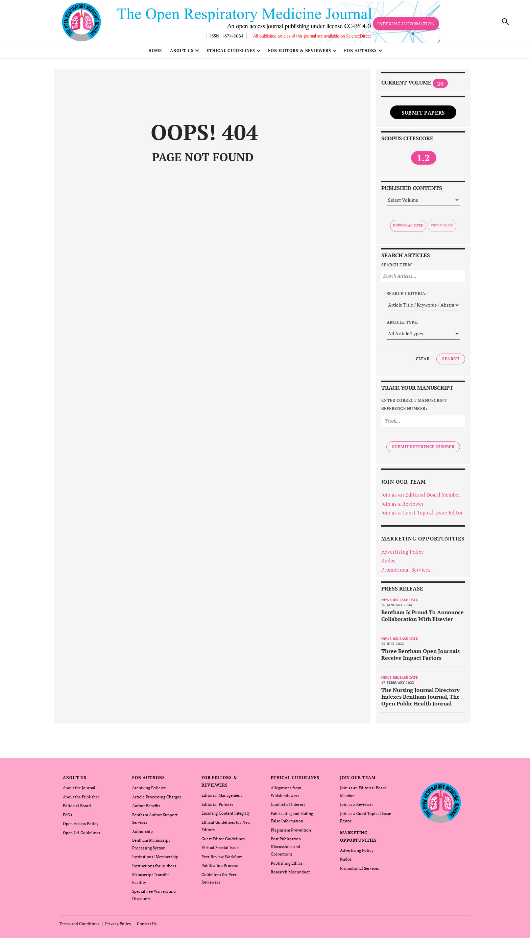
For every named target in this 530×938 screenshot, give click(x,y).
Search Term (396, 267)
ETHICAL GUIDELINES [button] (231, 53)
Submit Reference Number (423, 449)
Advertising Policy (402, 554)
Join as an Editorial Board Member (420, 497)
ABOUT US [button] (182, 53)
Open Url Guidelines (81, 834)
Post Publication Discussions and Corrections (286, 848)
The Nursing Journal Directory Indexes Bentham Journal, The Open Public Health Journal (420, 699)
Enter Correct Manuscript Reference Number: (414, 406)
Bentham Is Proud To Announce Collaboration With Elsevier (422, 618)
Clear (423, 361)
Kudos (388, 563)
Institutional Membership (155, 858)
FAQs (67, 816)
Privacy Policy (118, 924)
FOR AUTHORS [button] (360, 53)
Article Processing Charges (156, 799)
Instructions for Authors (154, 866)
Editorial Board (77, 808)
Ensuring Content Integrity (225, 815)
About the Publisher (81, 799)
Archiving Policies (149, 790)
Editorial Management (221, 797)
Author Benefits (146, 808)
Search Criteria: (407, 295)
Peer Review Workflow (221, 858)
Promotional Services (406, 572)
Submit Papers (423, 115)
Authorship (142, 833)
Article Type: (402, 324)
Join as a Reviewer (402, 506)
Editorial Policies (217, 806)
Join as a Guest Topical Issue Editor (422, 515)
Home (155, 53)
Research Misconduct (290, 872)
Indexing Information (406, 25)
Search (450, 361)
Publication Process (219, 866)
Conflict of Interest (288, 806)
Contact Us (146, 924)
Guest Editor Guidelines (223, 840)
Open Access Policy (80, 825)
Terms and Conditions (79, 924)
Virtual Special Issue (220, 849)
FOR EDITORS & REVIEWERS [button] (299, 53)
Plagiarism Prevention (291, 831)
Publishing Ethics (287, 864)
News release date (399, 602)
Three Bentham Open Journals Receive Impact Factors (420, 657)
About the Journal (79, 790)
